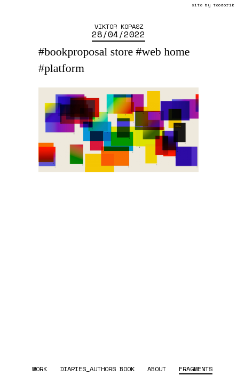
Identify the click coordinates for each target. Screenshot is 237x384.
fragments (195, 368)
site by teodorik (213, 5)
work (39, 368)
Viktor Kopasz (118, 26)
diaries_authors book (97, 368)
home (176, 51)
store (121, 51)
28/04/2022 (118, 34)
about (156, 368)
